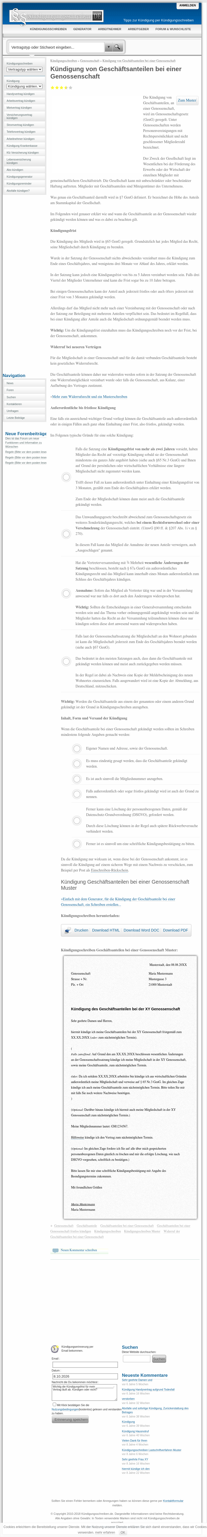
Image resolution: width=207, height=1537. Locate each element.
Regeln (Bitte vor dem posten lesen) (27, 452)
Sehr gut (70, 87)
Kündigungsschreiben (63, 60)
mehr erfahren (105, 1532)
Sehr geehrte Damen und (137, 1380)
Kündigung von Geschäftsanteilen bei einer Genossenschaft (139, 60)
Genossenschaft (89, 60)
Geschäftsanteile (87, 1225)
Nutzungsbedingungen (65, 1409)
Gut (65, 87)
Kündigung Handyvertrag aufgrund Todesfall (148, 1389)
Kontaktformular (173, 1500)
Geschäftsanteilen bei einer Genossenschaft (127, 1225)
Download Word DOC (141, 930)
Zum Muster (187, 100)
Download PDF (175, 930)
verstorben (128, 1398)
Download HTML (106, 930)
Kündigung (128, 1421)
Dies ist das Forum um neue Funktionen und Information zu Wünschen (23, 442)
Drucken (81, 930)
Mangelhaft (52, 87)
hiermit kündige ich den (136, 1468)
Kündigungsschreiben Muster (142, 1231)
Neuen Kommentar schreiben (79, 1250)
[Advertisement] (24, 283)
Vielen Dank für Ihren (134, 1440)
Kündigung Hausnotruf (135, 1431)
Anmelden (187, 5)
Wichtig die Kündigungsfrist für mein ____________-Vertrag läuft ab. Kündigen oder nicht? (84, 1392)
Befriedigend (61, 87)
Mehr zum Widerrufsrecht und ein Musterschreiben (89, 397)
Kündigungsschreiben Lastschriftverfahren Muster (151, 1450)
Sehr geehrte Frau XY (135, 1459)
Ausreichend (57, 87)
